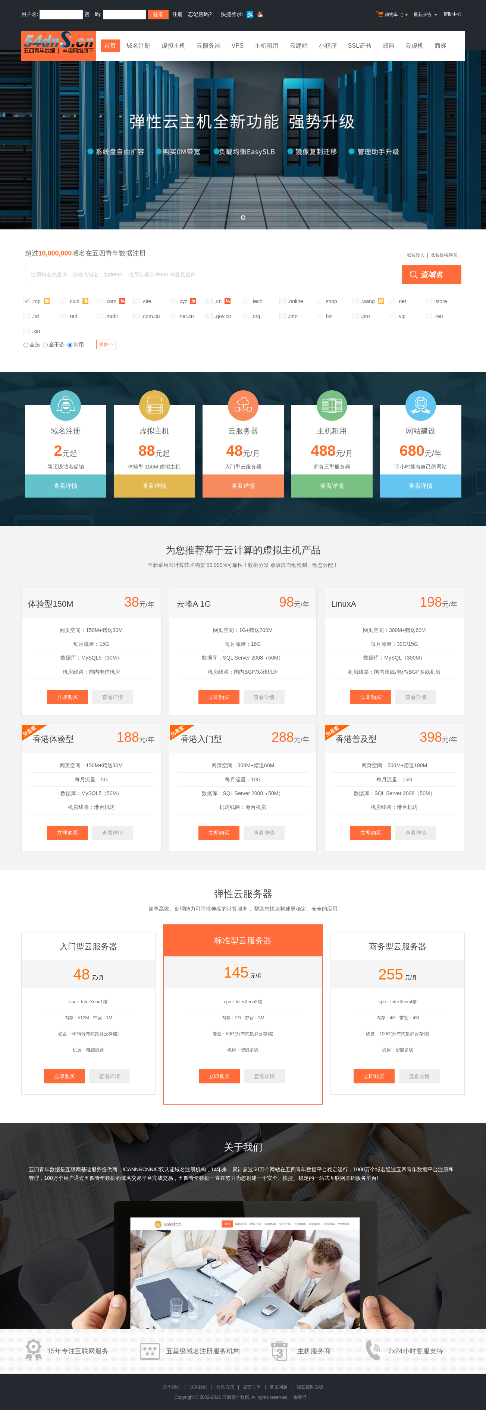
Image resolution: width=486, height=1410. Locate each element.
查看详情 (66, 486)
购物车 (393, 15)
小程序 (330, 45)
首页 (111, 45)
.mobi (111, 316)
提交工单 (252, 1387)
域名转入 (415, 255)
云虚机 (416, 45)
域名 (380, 1169)
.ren (438, 316)
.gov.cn (223, 316)
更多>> (106, 344)
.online (295, 301)
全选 (31, 344)
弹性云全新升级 (243, 139)
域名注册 (140, 45)
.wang (372, 301)
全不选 (54, 344)
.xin (36, 331)
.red (73, 316)
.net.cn (186, 316)
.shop (330, 301)
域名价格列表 (443, 255)
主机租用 (268, 45)
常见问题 (279, 1387)
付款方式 (225, 1387)
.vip (402, 316)
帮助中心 (452, 14)
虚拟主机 (175, 45)
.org (255, 316)
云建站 (301, 45)
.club (78, 301)
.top (41, 301)
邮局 (390, 45)
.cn (223, 301)
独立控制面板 (310, 1387)
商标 (442, 45)
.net (402, 301)
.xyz (187, 301)
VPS (239, 45)
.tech (257, 301)
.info (293, 316)
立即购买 (67, 697)
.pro (365, 316)
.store (440, 301)
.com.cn (151, 316)
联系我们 (198, 1387)
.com (115, 301)
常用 (76, 344)
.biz (328, 316)
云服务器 (210, 45)
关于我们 (172, 1387)
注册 (177, 14)
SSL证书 (361, 45)
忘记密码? (200, 14)
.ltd (35, 316)
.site (146, 301)
